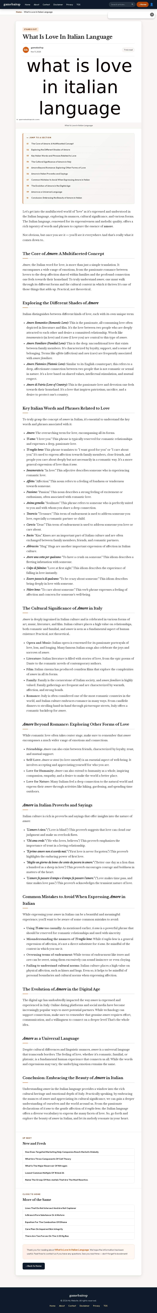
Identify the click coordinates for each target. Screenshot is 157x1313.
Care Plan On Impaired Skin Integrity (44, 1229)
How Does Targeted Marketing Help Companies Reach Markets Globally (62, 1151)
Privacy (69, 4)
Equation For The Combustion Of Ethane (46, 1222)
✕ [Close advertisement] (152, 14)
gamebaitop (12, 4)
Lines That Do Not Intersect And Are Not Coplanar (50, 1208)
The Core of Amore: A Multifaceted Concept (52, 143)
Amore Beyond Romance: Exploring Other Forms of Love (58, 167)
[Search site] (122, 4)
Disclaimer (58, 4)
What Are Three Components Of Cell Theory (48, 1158)
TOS (78, 4)
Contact (46, 4)
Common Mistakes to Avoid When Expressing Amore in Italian (60, 179)
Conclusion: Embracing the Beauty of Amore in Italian (56, 197)
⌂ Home (142, 4)
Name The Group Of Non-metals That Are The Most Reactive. (56, 1179)
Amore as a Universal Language (46, 192)
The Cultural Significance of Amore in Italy (51, 161)
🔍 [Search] (132, 4)
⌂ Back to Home (34, 1266)
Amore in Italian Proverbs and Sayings (49, 173)
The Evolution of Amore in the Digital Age (50, 185)
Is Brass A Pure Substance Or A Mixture (44, 1215)
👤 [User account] (151, 4)
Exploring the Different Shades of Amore (50, 149)
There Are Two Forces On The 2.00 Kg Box (47, 1236)
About (36, 4)
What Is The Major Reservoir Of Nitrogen (46, 1165)
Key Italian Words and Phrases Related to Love (53, 155)
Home (27, 4)
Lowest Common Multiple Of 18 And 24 (44, 1172)
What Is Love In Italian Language (72, 1249)
